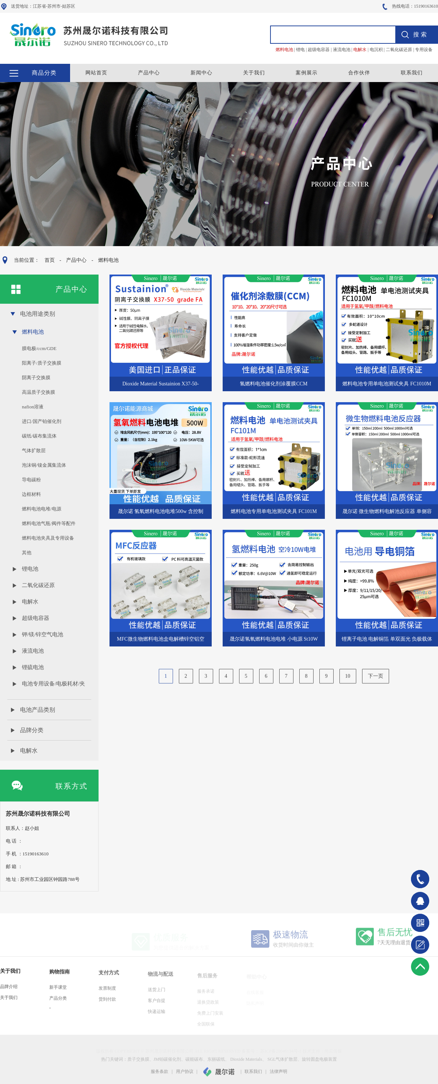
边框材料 (31, 494)
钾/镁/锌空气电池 (42, 634)
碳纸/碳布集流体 (39, 436)
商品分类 (44, 73)
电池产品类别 (37, 710)
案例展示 (307, 72)
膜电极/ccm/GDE (39, 348)
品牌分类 (31, 730)
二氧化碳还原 (38, 585)
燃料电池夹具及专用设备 (48, 538)
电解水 (30, 602)
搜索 (421, 34)
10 (347, 682)
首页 (49, 260)
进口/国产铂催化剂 (41, 421)
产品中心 (149, 72)
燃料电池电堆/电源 (41, 509)
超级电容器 (35, 618)
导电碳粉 (31, 479)
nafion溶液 (32, 406)
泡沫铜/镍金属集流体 (44, 465)
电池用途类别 (37, 314)
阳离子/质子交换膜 (41, 363)
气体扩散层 (34, 450)
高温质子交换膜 (38, 392)
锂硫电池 (33, 667)
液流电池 (33, 651)
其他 (26, 552)
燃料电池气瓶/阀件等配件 (49, 523)
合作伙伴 (359, 72)
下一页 (375, 682)
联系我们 (412, 72)
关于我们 (254, 72)
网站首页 (96, 72)
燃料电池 (108, 260)
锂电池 (30, 569)
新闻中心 (201, 72)
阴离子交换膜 (36, 377)
